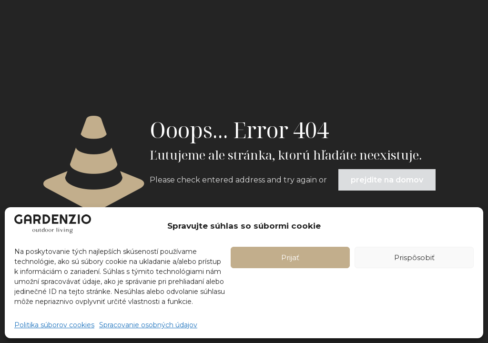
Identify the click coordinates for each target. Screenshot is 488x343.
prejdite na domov (387, 179)
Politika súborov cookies (54, 325)
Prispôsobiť (414, 257)
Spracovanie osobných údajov (148, 325)
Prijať (290, 257)
